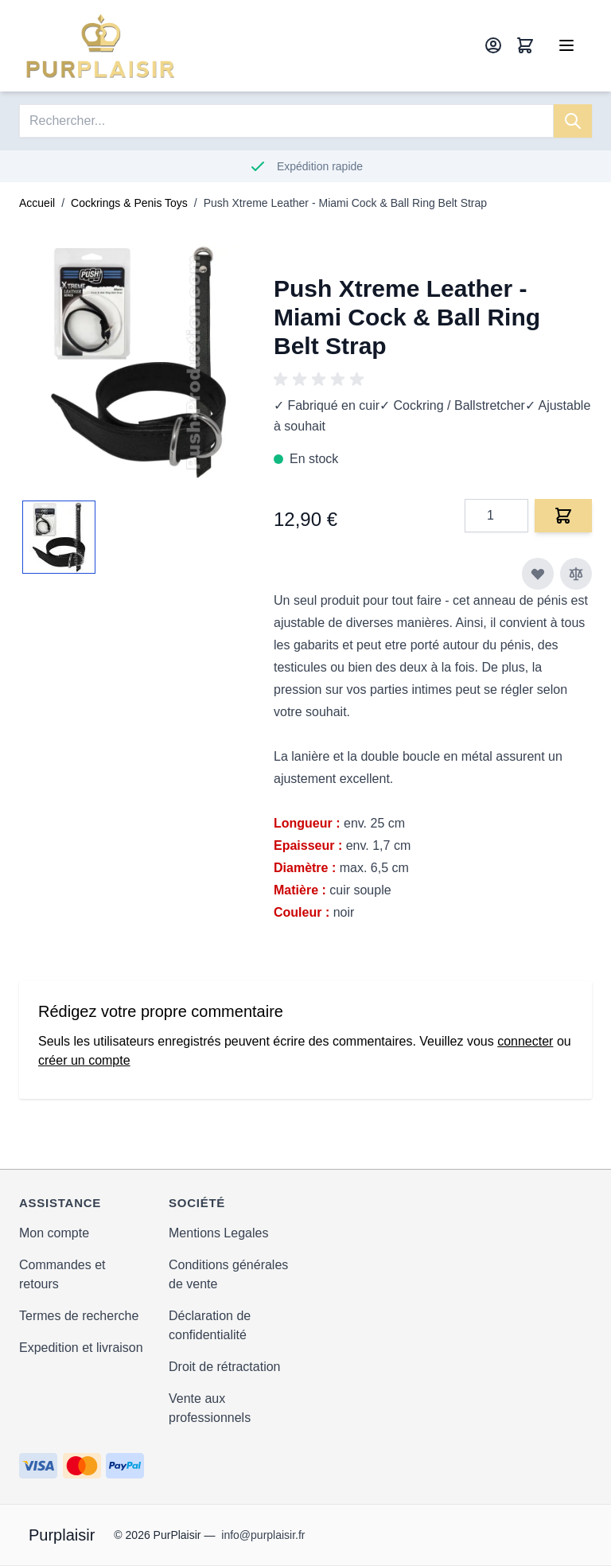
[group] (321, 379)
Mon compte (54, 1233)
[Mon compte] (493, 45)
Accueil (37, 203)
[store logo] (100, 46)
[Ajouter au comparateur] (576, 574)
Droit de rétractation (225, 1366)
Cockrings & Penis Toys (129, 203)
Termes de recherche (78, 1316)
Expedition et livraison (81, 1347)
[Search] (573, 121)
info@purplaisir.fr (263, 1535)
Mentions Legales (218, 1233)
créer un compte (84, 1060)
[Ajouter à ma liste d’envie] (538, 574)
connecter (525, 1041)
